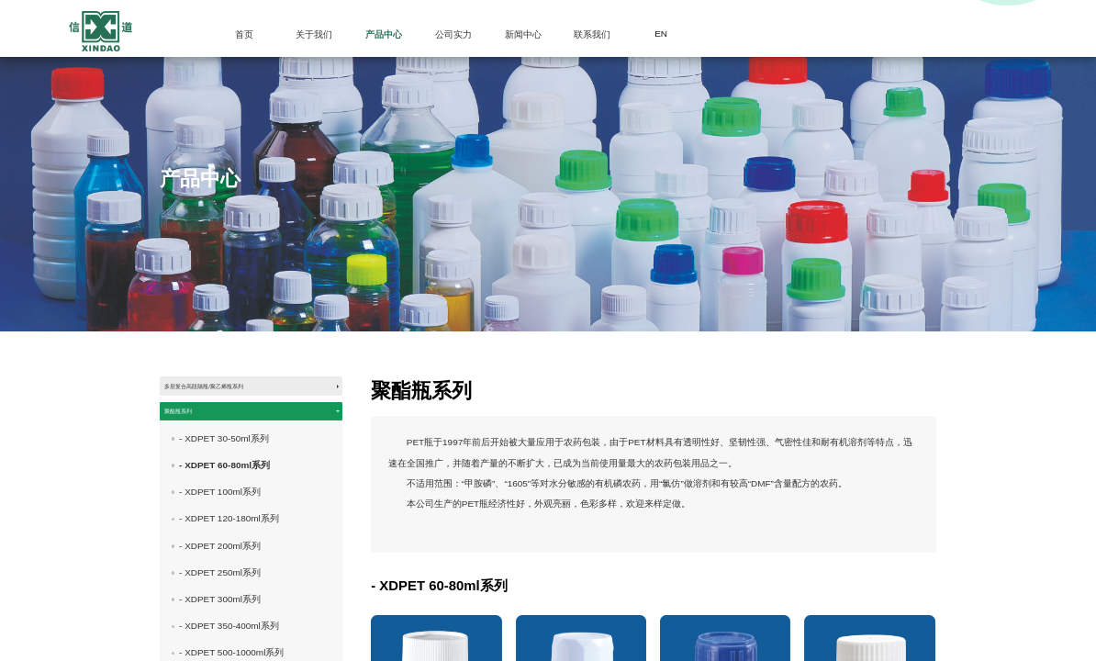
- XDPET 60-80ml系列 (224, 502)
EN (660, 33)
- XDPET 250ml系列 (220, 609)
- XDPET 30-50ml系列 (224, 475)
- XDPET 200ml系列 (220, 582)
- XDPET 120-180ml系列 (229, 556)
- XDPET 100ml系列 (220, 529)
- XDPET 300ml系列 (220, 636)
